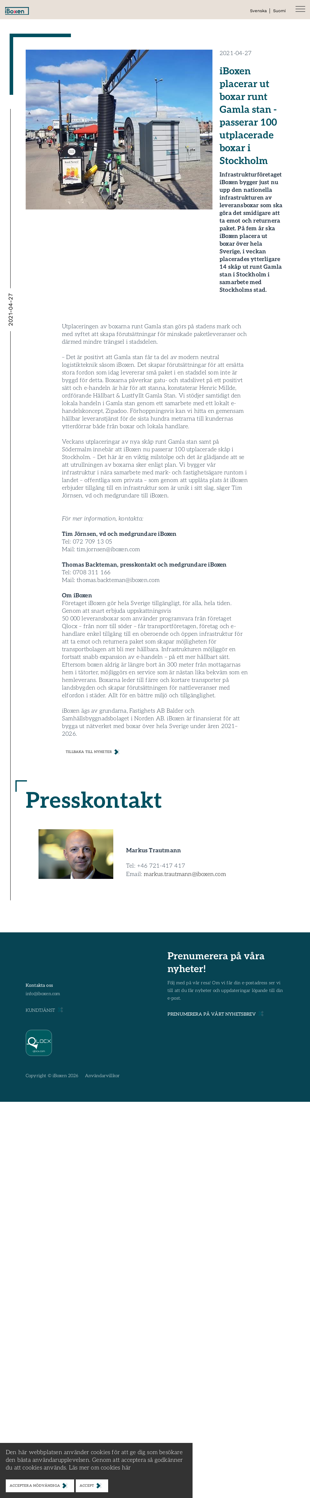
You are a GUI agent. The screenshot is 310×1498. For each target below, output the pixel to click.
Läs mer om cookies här (100, 1467)
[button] (300, 9)
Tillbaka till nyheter (89, 752)
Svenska (258, 10)
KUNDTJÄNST (40, 1010)
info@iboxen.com (43, 993)
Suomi (279, 10)
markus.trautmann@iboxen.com (185, 874)
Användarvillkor (102, 1075)
